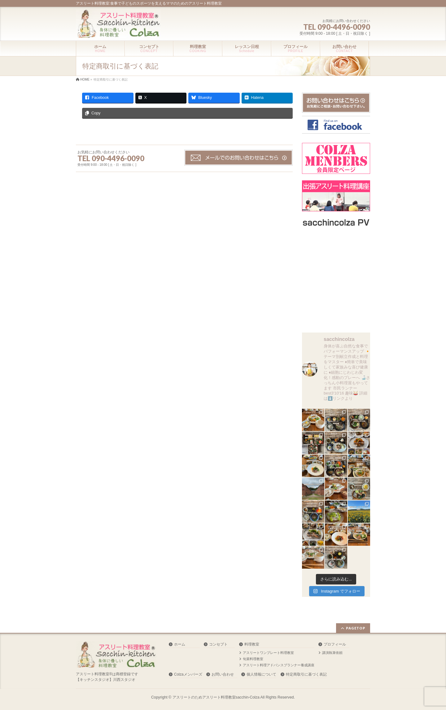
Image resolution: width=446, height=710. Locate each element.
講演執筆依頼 (332, 653)
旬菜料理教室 (253, 659)
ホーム (179, 644)
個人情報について (261, 674)
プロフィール (335, 644)
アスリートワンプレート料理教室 (268, 653)
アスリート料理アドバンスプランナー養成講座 (278, 665)
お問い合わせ (223, 674)
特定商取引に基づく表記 (306, 674)
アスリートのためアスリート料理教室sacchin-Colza (216, 697)
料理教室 (251, 644)
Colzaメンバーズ (188, 674)
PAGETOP (355, 628)
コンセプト (218, 644)
